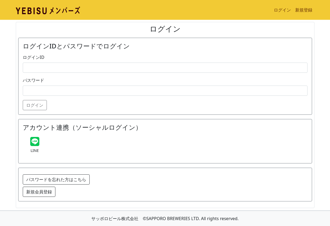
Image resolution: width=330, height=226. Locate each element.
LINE (35, 150)
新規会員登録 (39, 192)
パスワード (33, 80)
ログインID (33, 57)
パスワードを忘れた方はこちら (56, 179)
